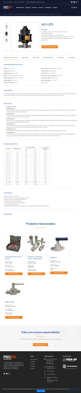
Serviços (41, 7)
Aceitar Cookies (41, 391)
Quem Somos (20, 7)
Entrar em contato (40, 345)
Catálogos (48, 7)
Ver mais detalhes (14, 274)
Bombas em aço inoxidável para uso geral (38, 14)
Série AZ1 (52, 14)
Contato (54, 7)
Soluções (27, 7)
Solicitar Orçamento (49, 46)
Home (5, 14)
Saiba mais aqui (74, 389)
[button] (7, 51)
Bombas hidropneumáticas (21, 14)
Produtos (34, 7)
